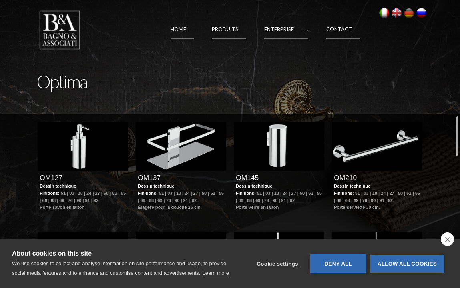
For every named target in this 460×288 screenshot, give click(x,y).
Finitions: (50, 208)
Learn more (215, 273)
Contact (339, 29)
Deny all (338, 264)
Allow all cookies (407, 264)
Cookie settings (277, 264)
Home (178, 29)
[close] (447, 239)
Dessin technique (58, 201)
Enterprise (279, 29)
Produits (225, 29)
